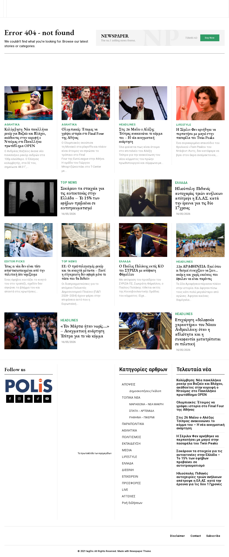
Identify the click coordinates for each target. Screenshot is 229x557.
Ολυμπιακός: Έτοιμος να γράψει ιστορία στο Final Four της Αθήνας (83, 133)
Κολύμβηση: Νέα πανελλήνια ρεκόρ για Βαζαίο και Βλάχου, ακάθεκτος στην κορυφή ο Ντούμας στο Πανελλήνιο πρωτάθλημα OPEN (26, 137)
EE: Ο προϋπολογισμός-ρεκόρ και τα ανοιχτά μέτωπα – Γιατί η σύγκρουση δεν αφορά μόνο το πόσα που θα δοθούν (84, 272)
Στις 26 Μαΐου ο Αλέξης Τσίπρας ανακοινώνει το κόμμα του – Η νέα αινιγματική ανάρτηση (140, 135)
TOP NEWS (68, 182)
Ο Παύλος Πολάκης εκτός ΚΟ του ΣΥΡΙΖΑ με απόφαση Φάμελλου (141, 270)
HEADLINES (127, 124)
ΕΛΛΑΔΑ (181, 182)
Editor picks (14, 261)
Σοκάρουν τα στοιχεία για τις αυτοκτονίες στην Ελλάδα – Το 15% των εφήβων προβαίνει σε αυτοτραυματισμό (82, 197)
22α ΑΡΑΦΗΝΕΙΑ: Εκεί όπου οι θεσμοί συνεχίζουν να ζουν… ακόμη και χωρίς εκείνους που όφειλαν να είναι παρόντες (198, 272)
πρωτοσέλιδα (87, 453)
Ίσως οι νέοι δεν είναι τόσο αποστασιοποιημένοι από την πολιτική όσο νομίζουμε (24, 270)
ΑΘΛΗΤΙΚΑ (12, 124)
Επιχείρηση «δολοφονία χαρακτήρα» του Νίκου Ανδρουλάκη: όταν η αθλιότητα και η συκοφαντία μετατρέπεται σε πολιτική (197, 332)
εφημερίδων (105, 453)
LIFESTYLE (183, 124)
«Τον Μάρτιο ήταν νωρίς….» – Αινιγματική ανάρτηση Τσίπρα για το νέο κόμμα (84, 330)
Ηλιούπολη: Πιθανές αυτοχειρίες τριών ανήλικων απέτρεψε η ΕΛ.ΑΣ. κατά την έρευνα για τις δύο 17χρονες (199, 198)
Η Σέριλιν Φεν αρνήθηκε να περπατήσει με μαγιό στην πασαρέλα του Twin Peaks (196, 133)
